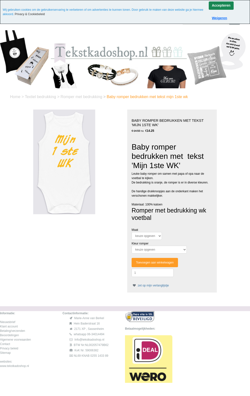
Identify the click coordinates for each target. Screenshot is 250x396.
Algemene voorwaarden (15, 339)
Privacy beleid (9, 348)
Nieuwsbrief (7, 322)
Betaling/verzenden (12, 331)
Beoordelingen (9, 335)
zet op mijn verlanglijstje (150, 285)
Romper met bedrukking (82, 97)
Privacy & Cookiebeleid (30, 14)
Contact (5, 344)
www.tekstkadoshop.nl (14, 366)
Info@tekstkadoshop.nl (89, 339)
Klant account (9, 326)
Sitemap (5, 353)
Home (15, 97)
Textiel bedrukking (41, 97)
